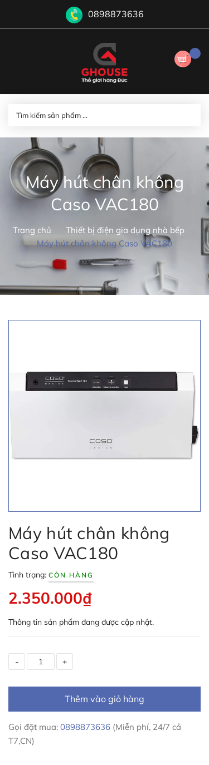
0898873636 (116, 13)
